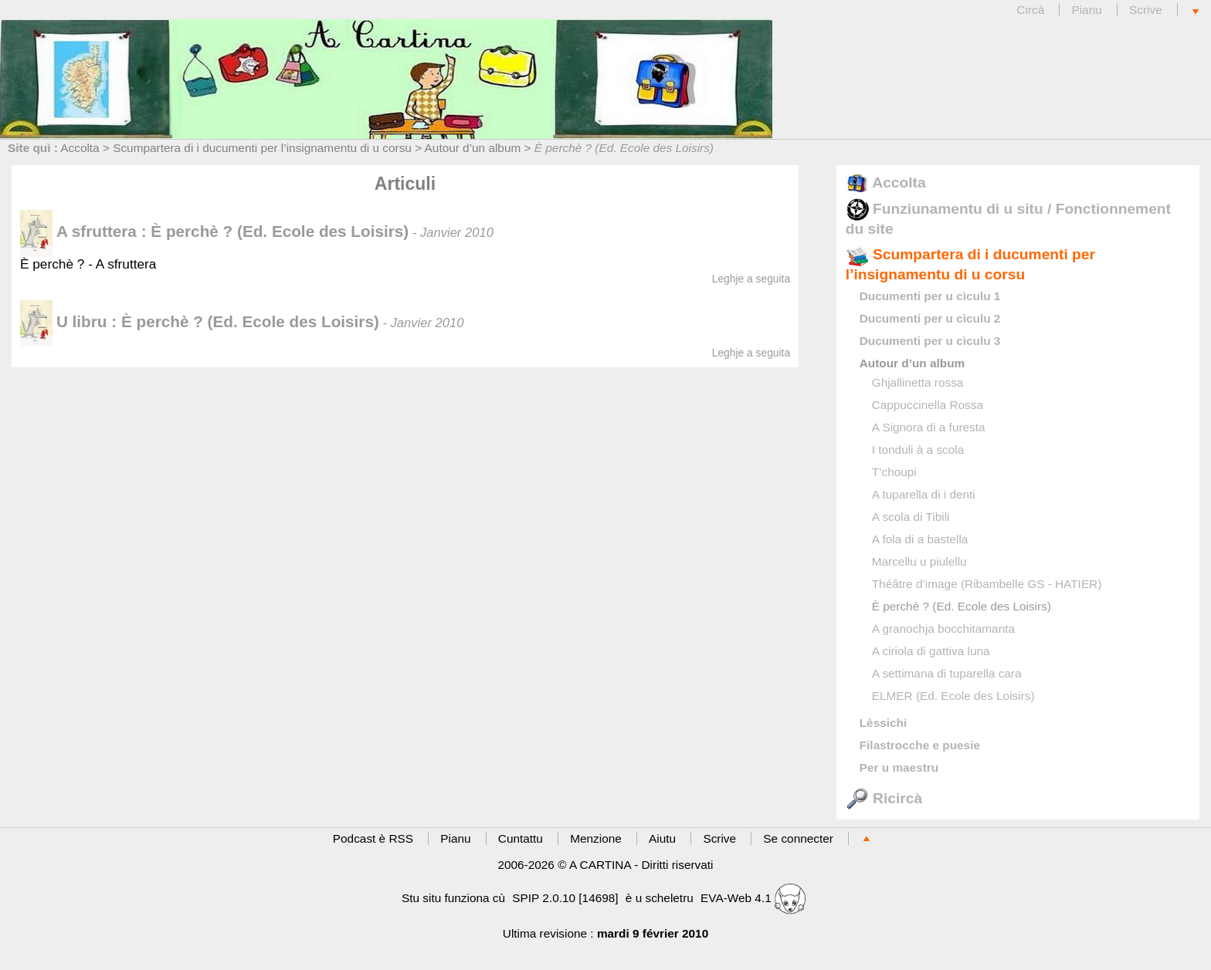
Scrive (1145, 9)
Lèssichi (883, 722)
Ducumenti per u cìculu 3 (930, 340)
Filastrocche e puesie (920, 745)
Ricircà (884, 798)
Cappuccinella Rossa (927, 404)
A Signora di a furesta (928, 427)
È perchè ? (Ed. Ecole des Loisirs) (961, 606)
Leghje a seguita (751, 278)
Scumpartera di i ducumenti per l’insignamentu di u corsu (262, 147)
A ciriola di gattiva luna (931, 650)
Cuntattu (520, 838)
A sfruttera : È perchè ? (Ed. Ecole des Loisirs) (214, 231)
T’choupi (894, 471)
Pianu (1086, 9)
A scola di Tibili (911, 516)
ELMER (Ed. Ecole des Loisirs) (953, 695)
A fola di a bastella (920, 539)
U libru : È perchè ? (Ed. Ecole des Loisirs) (199, 321)
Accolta (79, 147)
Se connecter (798, 838)
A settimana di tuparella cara (947, 673)
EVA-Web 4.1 (753, 898)
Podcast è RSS (373, 838)
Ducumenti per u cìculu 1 (930, 295)
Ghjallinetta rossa (918, 382)
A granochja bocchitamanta (943, 628)
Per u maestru (899, 767)
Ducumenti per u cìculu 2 (930, 318)
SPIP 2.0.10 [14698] (565, 897)
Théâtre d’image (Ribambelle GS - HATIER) (987, 583)
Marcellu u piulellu (919, 561)
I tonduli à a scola (918, 449)
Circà (1031, 9)
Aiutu (662, 838)
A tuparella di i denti (923, 494)
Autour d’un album (473, 147)
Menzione (596, 838)
